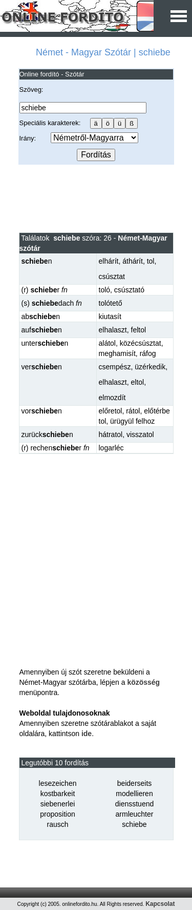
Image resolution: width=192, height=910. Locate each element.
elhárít (109, 261)
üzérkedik (150, 367)
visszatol (140, 434)
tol (151, 261)
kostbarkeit (57, 793)
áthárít (132, 261)
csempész (115, 367)
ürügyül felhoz (132, 421)
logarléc (111, 448)
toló (105, 290)
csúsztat (112, 276)
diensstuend (134, 804)
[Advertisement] (96, 198)
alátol (107, 343)
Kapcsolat (160, 903)
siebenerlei (57, 804)
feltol (138, 330)
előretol (110, 411)
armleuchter (135, 814)
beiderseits (134, 783)
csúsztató (129, 290)
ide (86, 733)
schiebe (134, 824)
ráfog (148, 353)
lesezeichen (58, 783)
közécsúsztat (140, 343)
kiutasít (110, 316)
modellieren (134, 793)
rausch (57, 824)
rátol (133, 411)
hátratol (111, 434)
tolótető (110, 303)
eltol (137, 382)
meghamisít (117, 353)
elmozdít (112, 397)
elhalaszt (113, 330)
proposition (57, 814)
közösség (143, 682)
